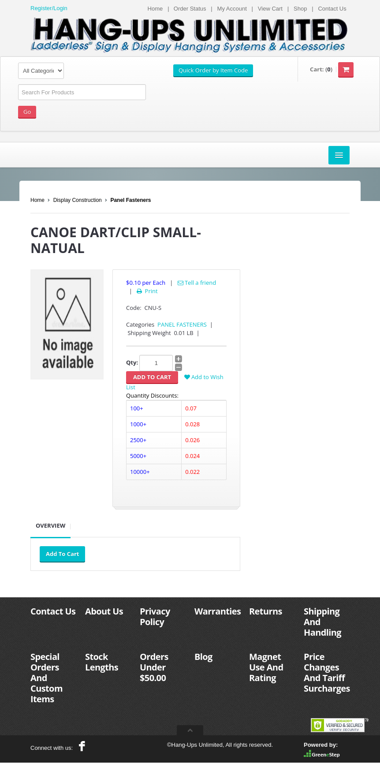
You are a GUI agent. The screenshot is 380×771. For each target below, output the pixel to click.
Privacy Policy (155, 616)
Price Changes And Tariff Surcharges (327, 672)
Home (155, 8)
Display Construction (77, 200)
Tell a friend (197, 283)
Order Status (190, 8)
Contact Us (332, 8)
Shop (300, 8)
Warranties (217, 611)
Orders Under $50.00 (154, 667)
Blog (203, 657)
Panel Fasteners (130, 200)
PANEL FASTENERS (182, 324)
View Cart (270, 8)
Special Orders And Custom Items (46, 678)
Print (146, 291)
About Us (104, 611)
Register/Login (48, 8)
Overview (50, 525)
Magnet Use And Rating (266, 667)
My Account (232, 8)
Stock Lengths (101, 662)
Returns (265, 611)
